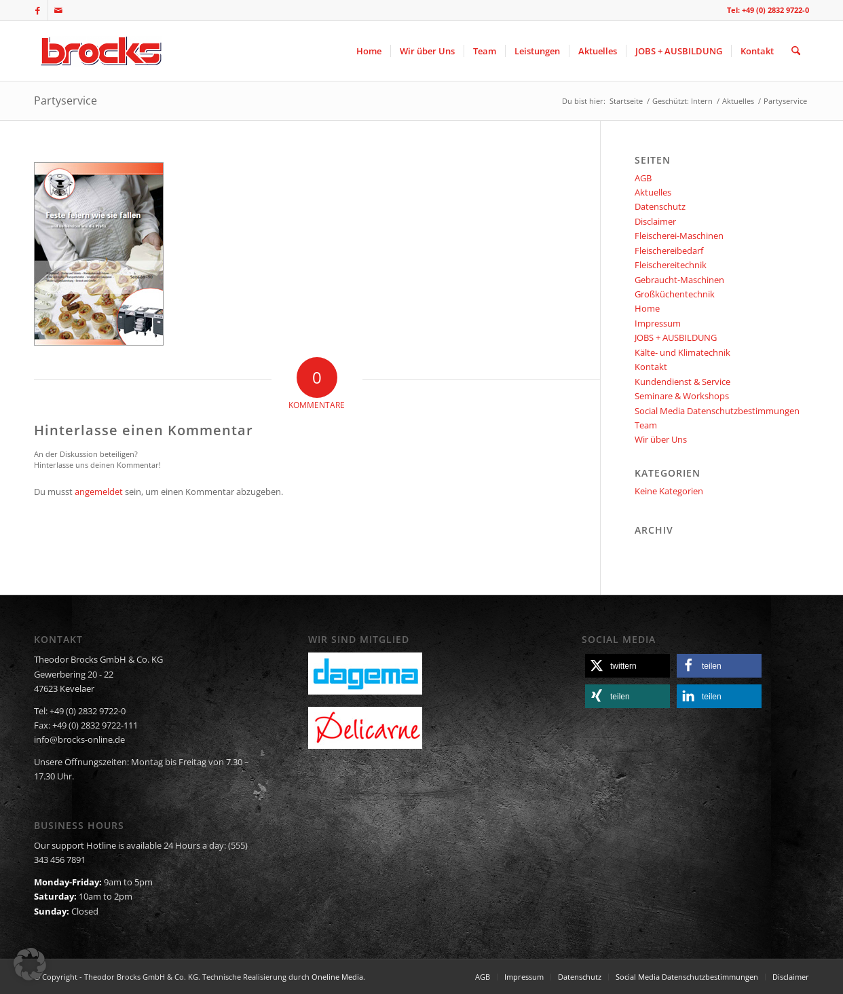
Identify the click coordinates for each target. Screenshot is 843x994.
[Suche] (796, 51)
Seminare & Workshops (682, 396)
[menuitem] (369, 51)
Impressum (658, 323)
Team (646, 425)
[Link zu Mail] (58, 10)
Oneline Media (337, 977)
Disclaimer (655, 221)
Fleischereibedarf (669, 250)
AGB (643, 178)
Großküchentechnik (675, 294)
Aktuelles (653, 192)
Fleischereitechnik (671, 265)
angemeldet (99, 491)
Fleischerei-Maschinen (679, 235)
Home (647, 308)
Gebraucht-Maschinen (679, 280)
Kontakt (651, 367)
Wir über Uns (661, 439)
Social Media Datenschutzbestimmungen (717, 411)
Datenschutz (660, 206)
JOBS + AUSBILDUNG (676, 337)
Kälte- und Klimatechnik (682, 352)
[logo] (99, 51)
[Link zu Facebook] (38, 10)
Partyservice (65, 100)
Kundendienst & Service (682, 381)
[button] (627, 666)
